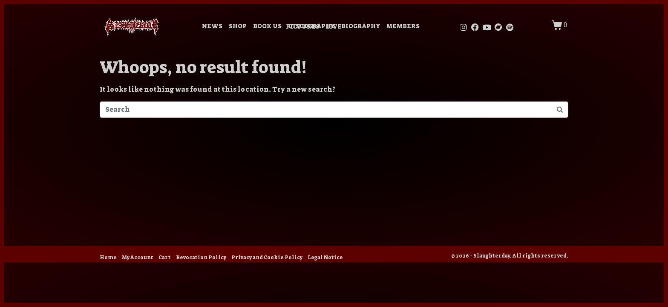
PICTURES (303, 26)
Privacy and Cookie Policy (266, 257)
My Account (137, 257)
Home (108, 257)
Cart (164, 257)
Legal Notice (325, 257)
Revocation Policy (201, 257)
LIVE (334, 26)
